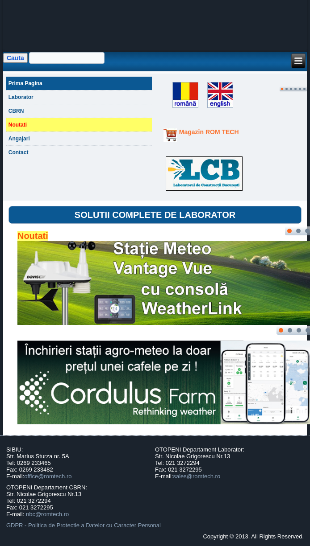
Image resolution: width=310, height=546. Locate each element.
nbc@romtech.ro (47, 514)
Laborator (21, 97)
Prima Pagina (25, 83)
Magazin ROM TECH (209, 131)
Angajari (19, 138)
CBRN (16, 111)
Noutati (17, 125)
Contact (18, 152)
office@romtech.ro (47, 476)
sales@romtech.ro (196, 476)
